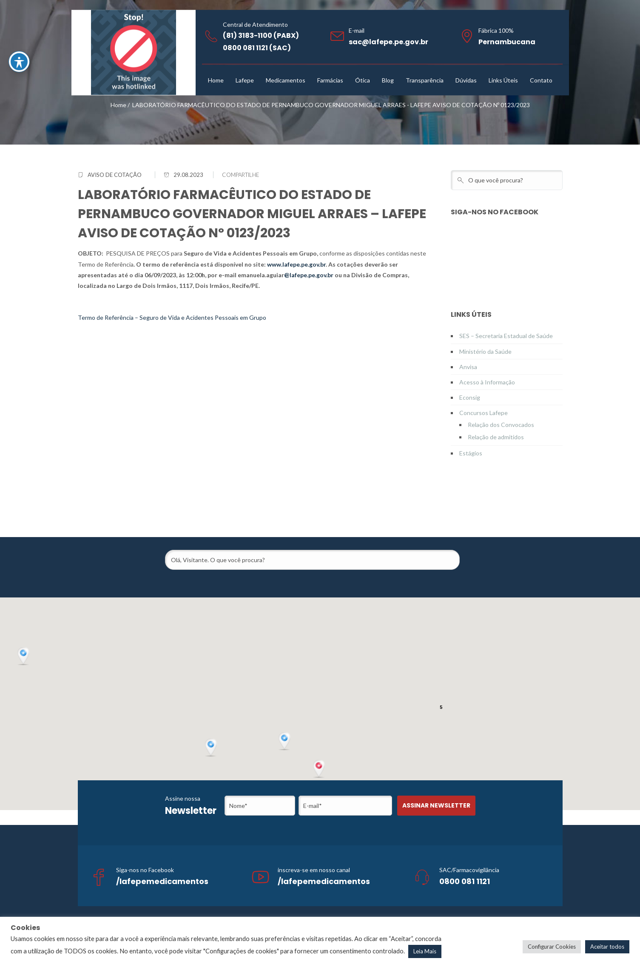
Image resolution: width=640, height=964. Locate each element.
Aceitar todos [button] (607, 946)
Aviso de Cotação (115, 174)
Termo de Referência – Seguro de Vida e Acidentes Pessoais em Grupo (172, 317)
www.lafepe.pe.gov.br (296, 264)
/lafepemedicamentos (162, 881)
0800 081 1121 (464, 881)
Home (118, 104)
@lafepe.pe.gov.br (308, 275)
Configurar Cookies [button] (552, 946)
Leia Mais (424, 951)
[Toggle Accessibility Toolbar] (19, 61)
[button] (320, 769)
